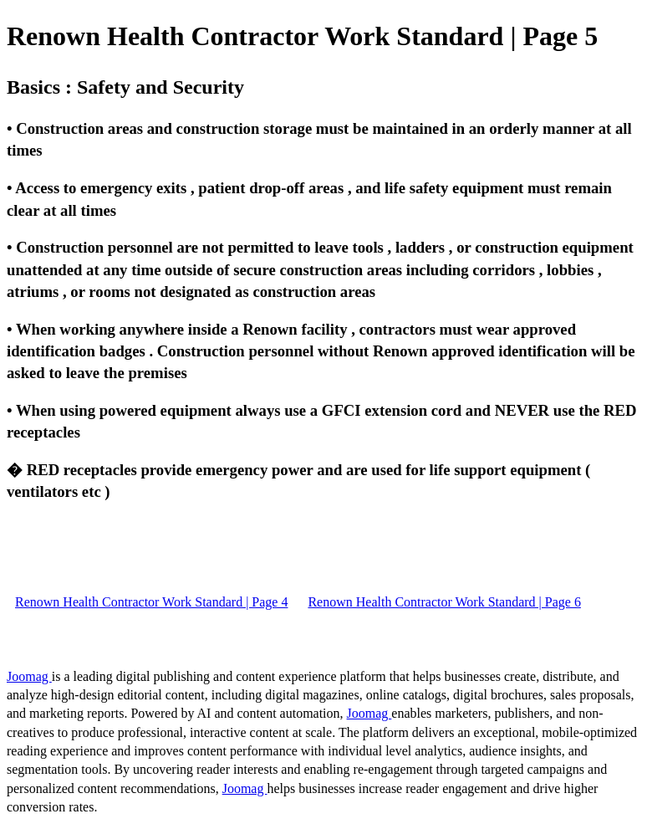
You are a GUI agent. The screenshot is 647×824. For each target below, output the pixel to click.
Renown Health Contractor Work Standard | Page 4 (151, 602)
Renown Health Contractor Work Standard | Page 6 (444, 602)
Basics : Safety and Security (125, 87)
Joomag (29, 676)
